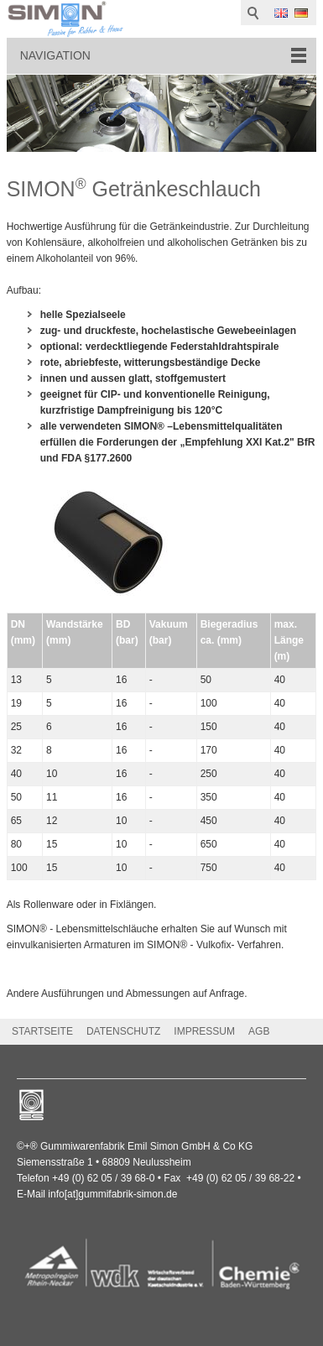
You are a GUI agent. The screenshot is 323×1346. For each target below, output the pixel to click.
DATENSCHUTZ (123, 1031)
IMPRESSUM (204, 1031)
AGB (258, 1031)
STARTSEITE (42, 1031)
